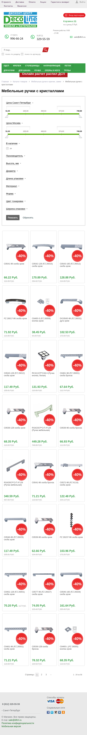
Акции (43, 2)
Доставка (20, 2)
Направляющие (52, 66)
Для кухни (9, 70)
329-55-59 (43, 37)
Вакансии (22, 6)
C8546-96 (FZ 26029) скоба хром (14, 538)
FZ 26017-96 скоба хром (15, 318)
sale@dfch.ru (79, 37)
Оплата (32, 2)
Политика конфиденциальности (18, 723)
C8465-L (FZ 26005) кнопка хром (69, 647)
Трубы (67, 70)
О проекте (6, 2)
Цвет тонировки (14, 201)
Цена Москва (13, 123)
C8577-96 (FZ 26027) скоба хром (42, 593)
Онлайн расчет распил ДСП (43, 73)
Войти (82, 2)
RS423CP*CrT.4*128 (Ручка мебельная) (41, 429)
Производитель (14, 155)
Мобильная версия (11, 726)
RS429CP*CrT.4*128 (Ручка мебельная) (13, 483)
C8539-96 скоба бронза (71, 428)
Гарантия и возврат (60, 2)
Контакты (8, 6)
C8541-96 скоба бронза (43, 482)
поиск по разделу (12, 54)
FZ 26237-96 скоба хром (71, 537)
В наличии (12, 143)
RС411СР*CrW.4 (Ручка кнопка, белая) (43, 374)
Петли (68, 66)
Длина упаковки (14, 178)
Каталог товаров (20, 82)
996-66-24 (16, 37)
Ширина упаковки (15, 208)
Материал (11, 186)
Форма (10, 193)
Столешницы (32, 66)
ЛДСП (6, 66)
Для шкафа (24, 70)
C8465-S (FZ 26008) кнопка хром (41, 319)
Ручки (38, 70)
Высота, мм (12, 163)
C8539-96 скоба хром (42, 537)
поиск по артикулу (33, 54)
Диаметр (11, 171)
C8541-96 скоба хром (14, 264)
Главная (5, 82)
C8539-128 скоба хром (14, 428)
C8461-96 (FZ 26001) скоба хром (14, 647)
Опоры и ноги (52, 70)
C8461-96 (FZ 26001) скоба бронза (70, 374)
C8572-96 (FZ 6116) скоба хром (69, 483)
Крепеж (17, 66)
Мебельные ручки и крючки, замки (46, 82)
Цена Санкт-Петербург (18, 102)
